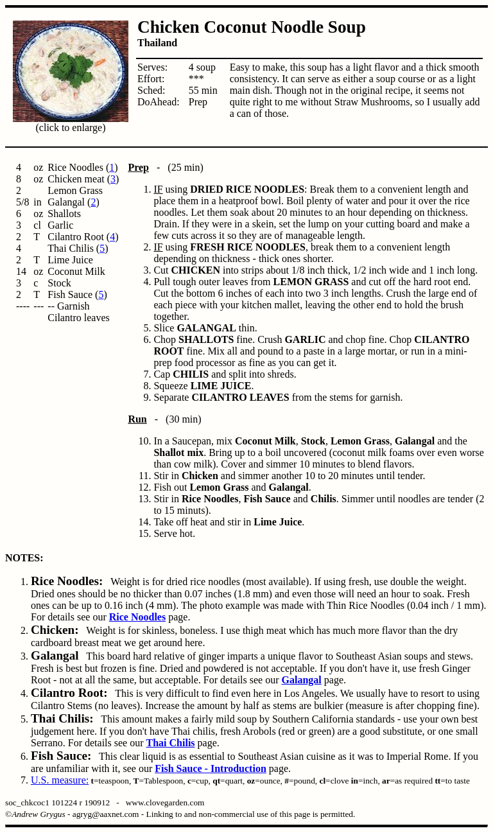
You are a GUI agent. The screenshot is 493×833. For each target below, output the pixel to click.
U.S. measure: (60, 780)
